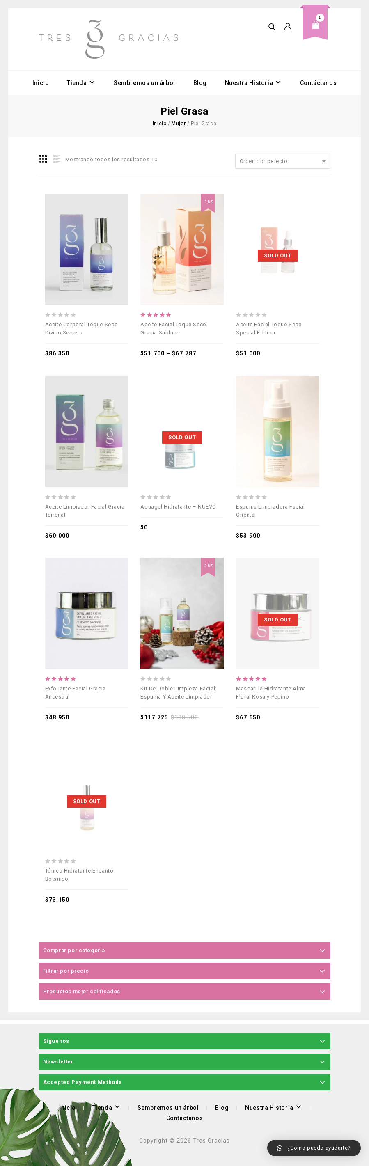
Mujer (179, 123)
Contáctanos (318, 83)
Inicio (40, 83)
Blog (200, 83)
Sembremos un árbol (144, 83)
